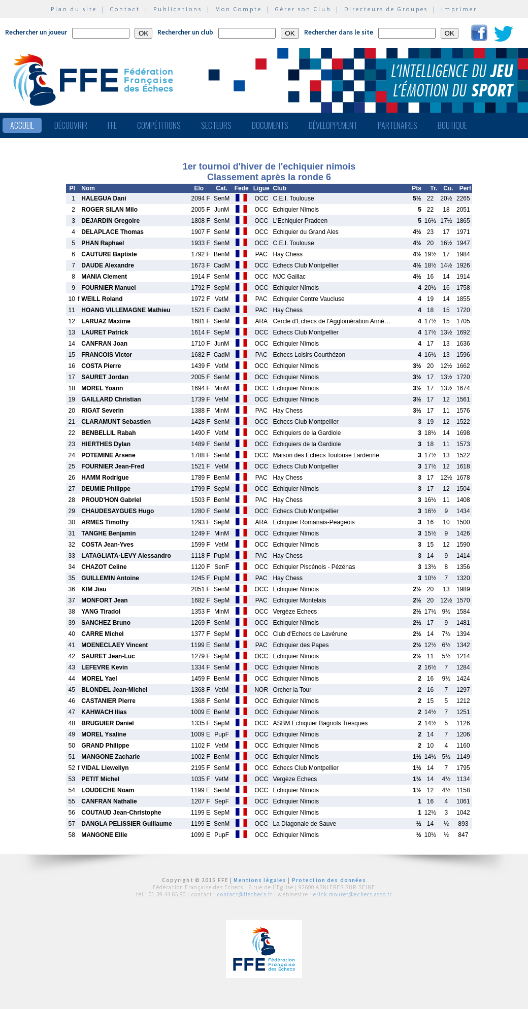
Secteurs (216, 125)
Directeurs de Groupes (386, 9)
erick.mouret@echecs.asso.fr (352, 894)
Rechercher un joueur (36, 32)
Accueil (22, 125)
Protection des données (329, 880)
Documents (270, 125)
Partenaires (397, 125)
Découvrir (70, 125)
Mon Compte (238, 9)
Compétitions (159, 125)
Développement (333, 125)
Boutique (452, 125)
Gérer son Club (303, 9)
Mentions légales (260, 880)
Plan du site (74, 9)
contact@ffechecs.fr (245, 894)
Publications (177, 9)
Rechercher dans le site (338, 32)
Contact (125, 9)
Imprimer (459, 9)
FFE (112, 125)
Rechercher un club (185, 32)
